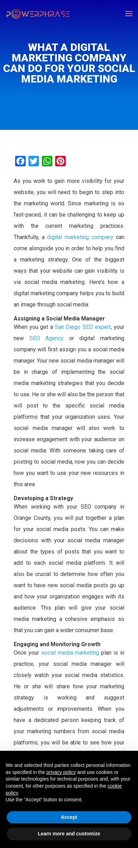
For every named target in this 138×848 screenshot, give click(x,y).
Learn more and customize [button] (69, 833)
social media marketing (70, 652)
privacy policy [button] (61, 772)
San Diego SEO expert (82, 327)
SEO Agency (46, 338)
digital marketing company (80, 237)
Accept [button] (69, 817)
